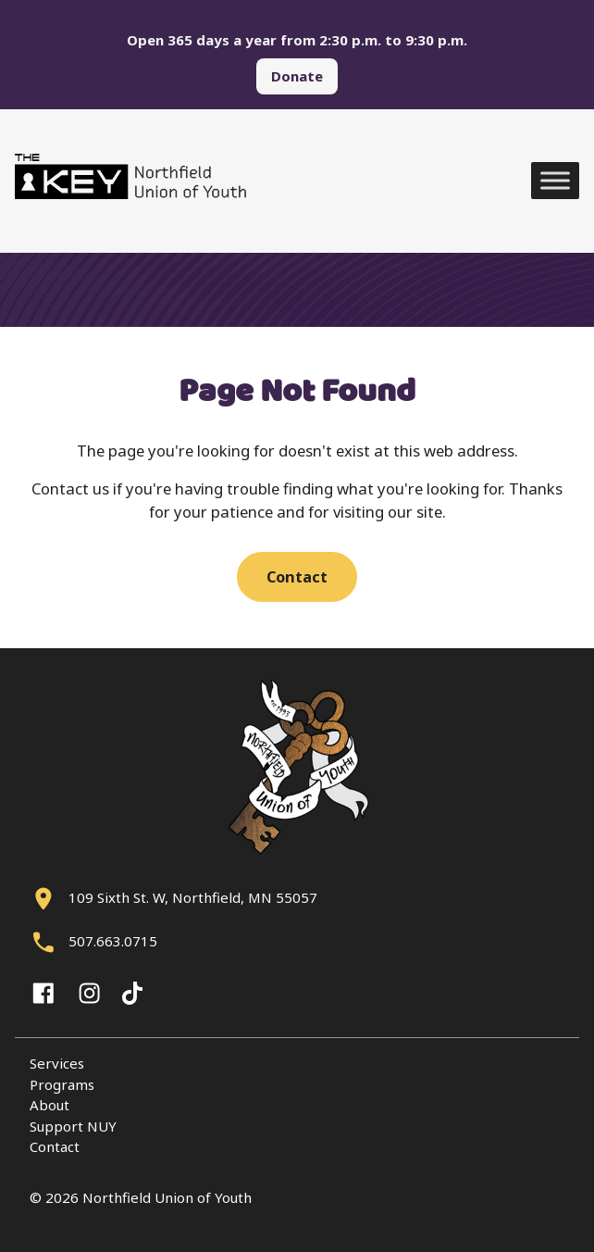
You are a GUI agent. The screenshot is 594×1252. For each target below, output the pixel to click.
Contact (297, 576)
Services (57, 1063)
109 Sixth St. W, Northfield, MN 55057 (192, 897)
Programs (62, 1084)
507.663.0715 (112, 941)
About (49, 1105)
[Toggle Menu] (555, 181)
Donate (297, 76)
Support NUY (73, 1126)
